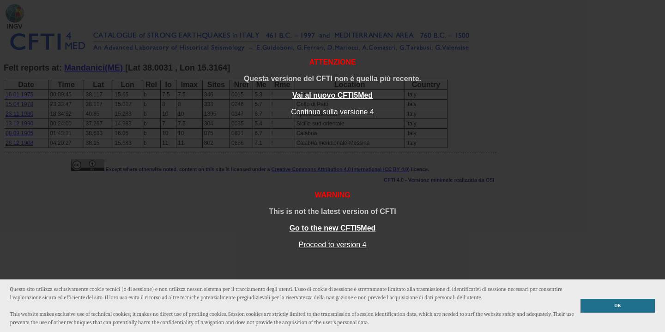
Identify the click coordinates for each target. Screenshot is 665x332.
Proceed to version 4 (333, 245)
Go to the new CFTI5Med (333, 228)
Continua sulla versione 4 (332, 112)
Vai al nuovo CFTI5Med (332, 95)
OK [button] (618, 305)
